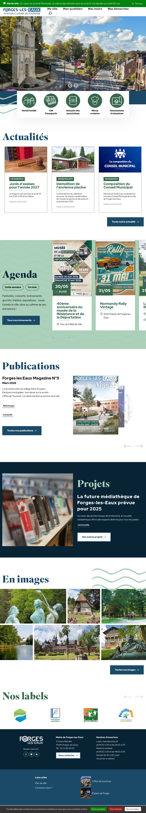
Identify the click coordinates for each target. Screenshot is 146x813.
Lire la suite (83, 525)
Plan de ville (40, 783)
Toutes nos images (125, 669)
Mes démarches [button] (118, 8)
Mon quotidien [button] (72, 8)
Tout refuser (116, 809)
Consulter (8, 414)
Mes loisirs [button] (95, 8)
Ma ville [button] (52, 8)
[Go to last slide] (70, 85)
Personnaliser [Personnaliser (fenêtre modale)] (133, 809)
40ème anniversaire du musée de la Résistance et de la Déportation (70, 310)
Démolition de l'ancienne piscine (71, 185)
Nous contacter (66, 755)
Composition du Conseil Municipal (118, 185)
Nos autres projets (92, 536)
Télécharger (8, 405)
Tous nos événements (19, 320)
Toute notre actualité (123, 221)
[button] (127, 446)
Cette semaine (13, 287)
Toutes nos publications (20, 430)
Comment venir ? (43, 787)
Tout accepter (98, 809)
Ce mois (32, 287)
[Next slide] (76, 85)
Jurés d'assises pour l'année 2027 (24, 185)
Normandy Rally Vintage (113, 305)
